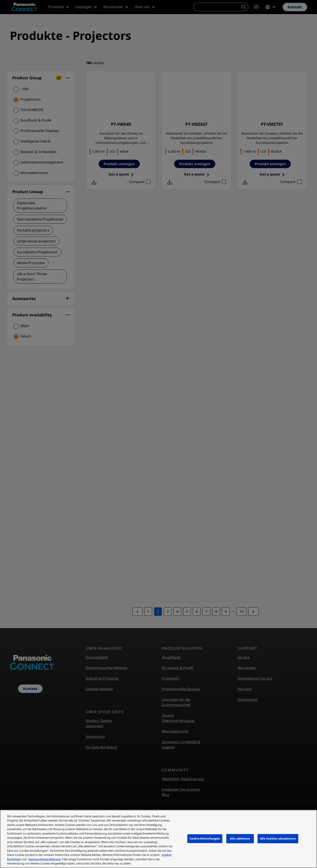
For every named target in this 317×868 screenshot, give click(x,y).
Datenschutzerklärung (44, 859)
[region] (158, 839)
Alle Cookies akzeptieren (278, 838)
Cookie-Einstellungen (205, 838)
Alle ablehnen (240, 838)
